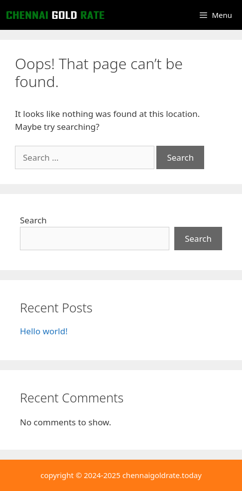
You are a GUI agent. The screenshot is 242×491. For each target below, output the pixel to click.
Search (33, 220)
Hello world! (44, 331)
